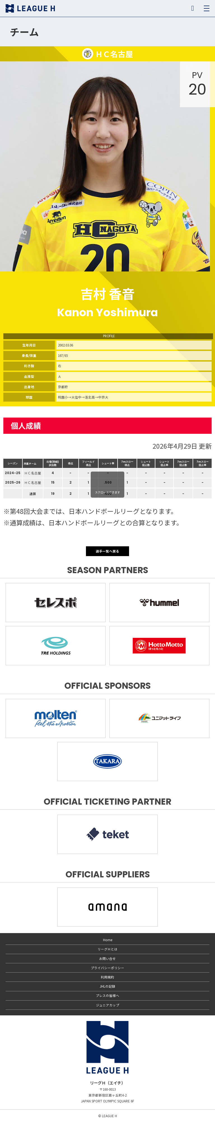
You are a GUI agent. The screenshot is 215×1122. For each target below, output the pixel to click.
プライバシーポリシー (107, 968)
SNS (192, 8)
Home (107, 940)
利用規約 (107, 977)
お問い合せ (107, 958)
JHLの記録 (107, 986)
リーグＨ (30, 8)
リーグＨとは (107, 949)
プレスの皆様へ (107, 995)
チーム (24, 32)
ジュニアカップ (107, 1005)
